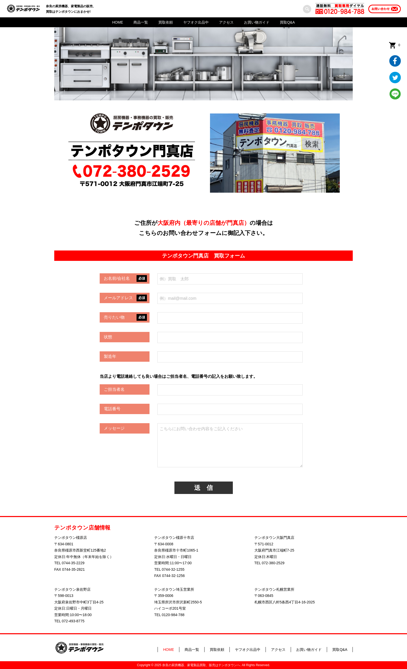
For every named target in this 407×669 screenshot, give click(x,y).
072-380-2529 (273, 563)
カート (399, 45)
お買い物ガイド (256, 22)
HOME (117, 22)
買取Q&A (287, 22)
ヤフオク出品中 (196, 22)
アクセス (226, 22)
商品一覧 (140, 22)
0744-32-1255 (173, 569)
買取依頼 (165, 22)
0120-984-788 (173, 615)
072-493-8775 (73, 621)
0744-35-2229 (73, 563)
